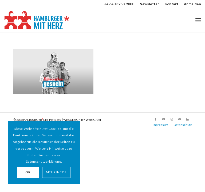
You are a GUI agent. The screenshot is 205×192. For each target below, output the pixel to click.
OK (27, 172)
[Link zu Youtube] (164, 119)
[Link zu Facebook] (156, 119)
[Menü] (198, 20)
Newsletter (149, 4)
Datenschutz (183, 124)
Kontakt (171, 4)
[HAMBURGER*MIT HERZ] (37, 20)
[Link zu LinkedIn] (188, 119)
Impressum (160, 124)
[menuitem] (149, 4)
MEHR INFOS (56, 172)
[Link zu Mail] (180, 119)
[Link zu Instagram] (172, 119)
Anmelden (192, 4)
